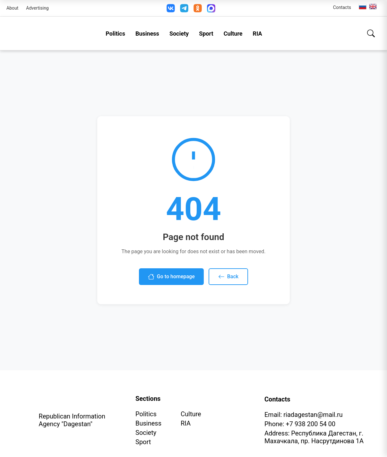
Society (179, 33)
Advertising (37, 8)
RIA (257, 33)
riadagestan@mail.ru (312, 414)
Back (228, 276)
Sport (206, 33)
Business (147, 33)
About (12, 8)
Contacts (342, 7)
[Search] (371, 33)
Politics (115, 33)
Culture (233, 33)
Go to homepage (171, 276)
